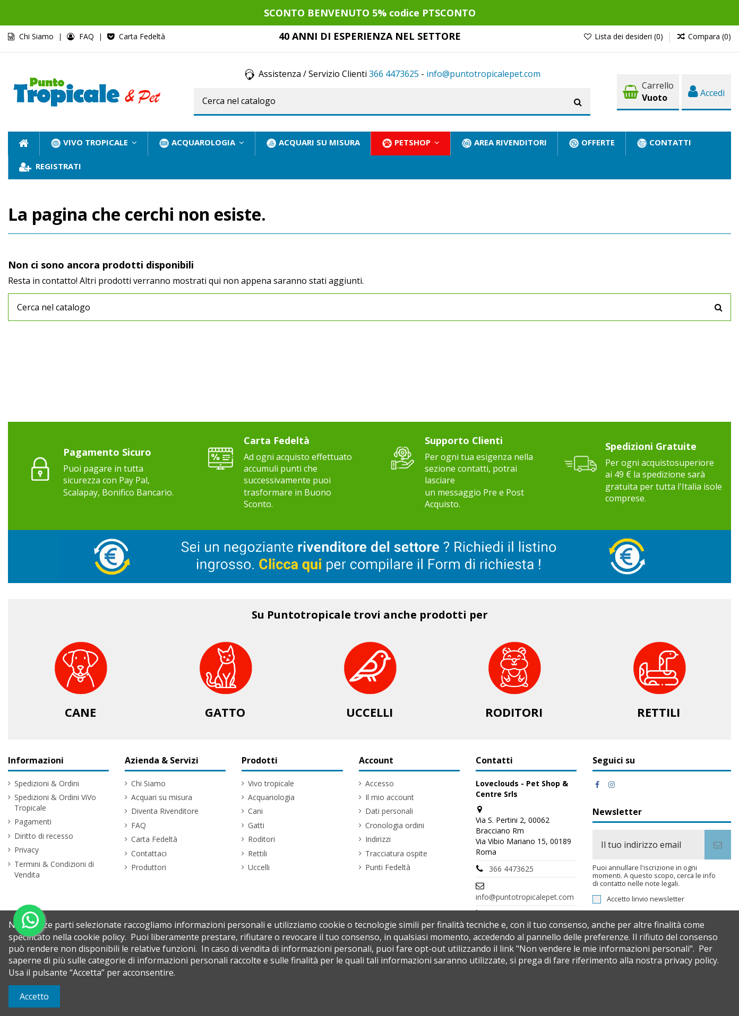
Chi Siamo (37, 36)
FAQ (87, 36)
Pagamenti (32, 822)
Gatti (256, 825)
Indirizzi (378, 839)
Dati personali (389, 811)
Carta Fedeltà (142, 36)
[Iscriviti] (717, 844)
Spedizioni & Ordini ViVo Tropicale (55, 802)
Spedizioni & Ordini (46, 783)
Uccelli (369, 712)
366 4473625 (394, 74)
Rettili (658, 712)
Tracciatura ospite (396, 853)
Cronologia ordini (394, 825)
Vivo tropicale (271, 783)
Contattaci (149, 853)
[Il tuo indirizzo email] (648, 844)
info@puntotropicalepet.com (483, 74)
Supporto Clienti (464, 440)
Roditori (514, 712)
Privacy (26, 850)
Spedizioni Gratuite (651, 446)
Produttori (148, 867)
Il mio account (389, 797)
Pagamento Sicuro (107, 452)
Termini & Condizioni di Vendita (54, 869)
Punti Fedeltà (387, 867)
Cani (255, 811)
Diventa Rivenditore (165, 811)
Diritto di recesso (43, 836)
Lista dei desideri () (624, 36)
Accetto (34, 996)
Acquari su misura (161, 797)
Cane (80, 712)
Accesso (379, 783)
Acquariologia (271, 797)
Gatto (225, 712)
